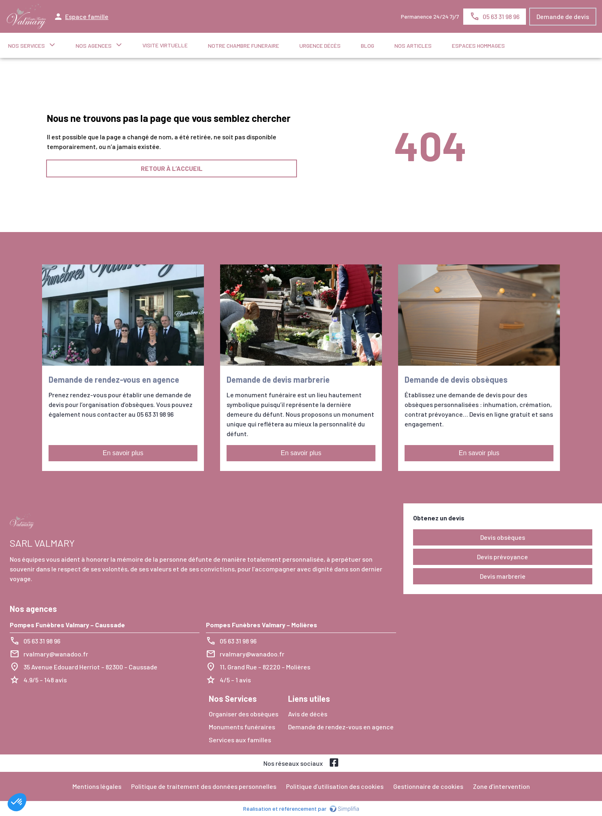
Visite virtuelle (165, 45)
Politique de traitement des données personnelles (203, 786)
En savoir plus (123, 453)
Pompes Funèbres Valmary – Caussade (67, 625)
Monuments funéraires (242, 727)
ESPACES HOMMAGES (478, 45)
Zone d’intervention (501, 786)
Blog (367, 45)
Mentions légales (96, 786)
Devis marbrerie (503, 576)
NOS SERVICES (26, 45)
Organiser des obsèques (243, 714)
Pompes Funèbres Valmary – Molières (261, 625)
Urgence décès (320, 45)
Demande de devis (562, 16)
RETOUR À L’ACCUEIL (172, 168)
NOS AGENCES (94, 45)
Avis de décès (307, 714)
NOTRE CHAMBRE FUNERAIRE (243, 45)
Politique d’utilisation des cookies (335, 786)
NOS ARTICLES (413, 45)
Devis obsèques (502, 537)
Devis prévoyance (502, 556)
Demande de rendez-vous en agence (341, 727)
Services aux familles (240, 740)
